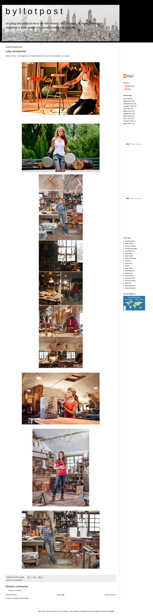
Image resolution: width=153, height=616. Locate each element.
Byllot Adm (131, 86)
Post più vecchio (110, 595)
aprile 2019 (126, 99)
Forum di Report (130, 281)
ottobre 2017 (127, 101)
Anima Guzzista (130, 288)
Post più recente (11, 595)
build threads (129, 243)
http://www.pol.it (130, 286)
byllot (129, 89)
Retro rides (128, 253)
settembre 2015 (128, 106)
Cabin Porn (128, 263)
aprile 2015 (126, 116)
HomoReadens (130, 241)
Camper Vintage (130, 246)
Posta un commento (14, 590)
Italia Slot (128, 283)
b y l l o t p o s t (34, 11)
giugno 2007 (127, 123)
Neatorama (128, 273)
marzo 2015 (127, 118)
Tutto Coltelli (129, 256)
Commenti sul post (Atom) (20, 598)
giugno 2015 (127, 111)
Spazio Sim (128, 268)
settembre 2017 (128, 104)
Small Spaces (129, 251)
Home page (60, 595)
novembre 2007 (128, 121)
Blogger (111, 611)
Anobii (127, 266)
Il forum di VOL (130, 278)
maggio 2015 (127, 113)
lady (13, 580)
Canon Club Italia (130, 258)
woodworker (18, 580)
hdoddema (97, 611)
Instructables (129, 276)
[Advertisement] (135, 58)
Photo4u (128, 261)
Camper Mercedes (131, 248)
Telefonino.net (129, 271)
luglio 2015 (126, 108)
